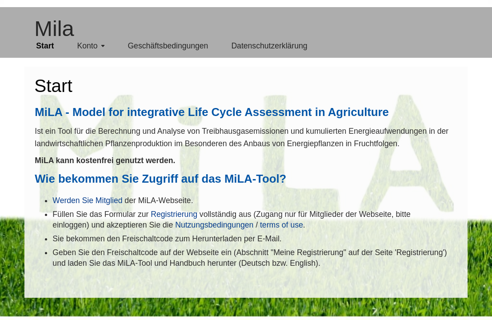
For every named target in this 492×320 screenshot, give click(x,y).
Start (53, 86)
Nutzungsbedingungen (214, 224)
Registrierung (174, 214)
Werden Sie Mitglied (87, 200)
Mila (54, 28)
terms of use (281, 224)
